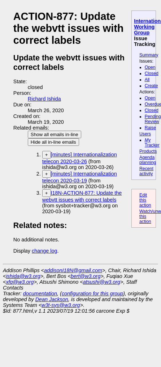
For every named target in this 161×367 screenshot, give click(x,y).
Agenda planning (147, 160)
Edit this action (145, 200)
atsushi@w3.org (101, 282)
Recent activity (146, 171)
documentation (40, 293)
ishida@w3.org (23, 276)
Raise (150, 127)
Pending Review (153, 119)
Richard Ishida (44, 99)
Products (148, 151)
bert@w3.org (86, 276)
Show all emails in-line (54, 134)
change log (44, 251)
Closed (151, 73)
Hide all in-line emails (53, 142)
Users (145, 133)
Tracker (152, 143)
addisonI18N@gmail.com (73, 270)
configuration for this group (92, 293)
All (147, 79)
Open (150, 67)
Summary (148, 55)
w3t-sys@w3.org (61, 305)
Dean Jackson (51, 299)
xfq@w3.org (20, 282)
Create (151, 85)
